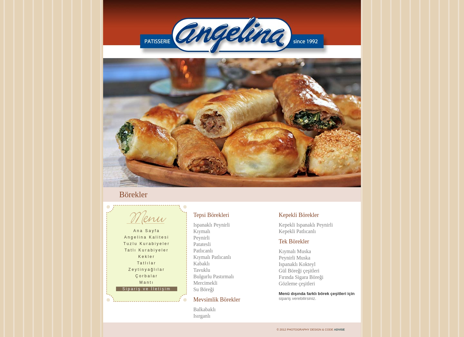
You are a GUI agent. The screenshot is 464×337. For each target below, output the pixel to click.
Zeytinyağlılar (146, 269)
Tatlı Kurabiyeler (146, 250)
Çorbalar (146, 276)
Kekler (146, 256)
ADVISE (339, 329)
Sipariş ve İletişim (146, 289)
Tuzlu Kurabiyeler (146, 243)
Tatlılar (146, 263)
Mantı (146, 282)
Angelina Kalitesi (146, 237)
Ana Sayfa (146, 231)
